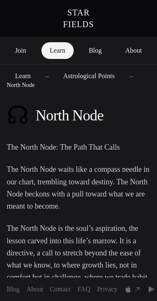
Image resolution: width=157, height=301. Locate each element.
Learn (57, 50)
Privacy (107, 289)
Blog (95, 50)
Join (20, 50)
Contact (60, 289)
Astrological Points (89, 75)
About (133, 50)
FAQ (83, 289)
